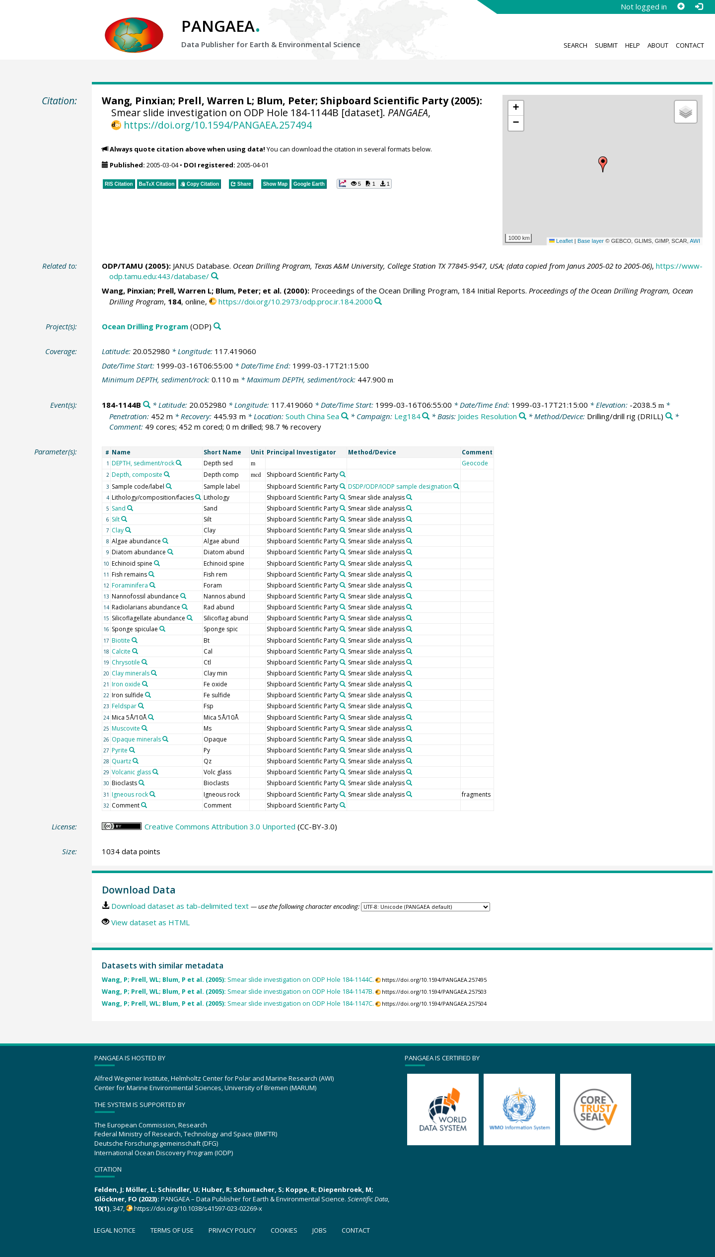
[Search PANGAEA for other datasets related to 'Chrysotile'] (144, 662)
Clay (118, 530)
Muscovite (126, 728)
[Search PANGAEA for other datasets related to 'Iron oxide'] (145, 684)
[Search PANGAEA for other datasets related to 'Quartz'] (136, 761)
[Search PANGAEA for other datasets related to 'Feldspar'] (141, 706)
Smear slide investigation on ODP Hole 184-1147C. (238, 1003)
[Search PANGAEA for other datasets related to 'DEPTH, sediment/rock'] (179, 463)
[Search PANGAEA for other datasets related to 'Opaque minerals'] (165, 739)
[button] (603, 164)
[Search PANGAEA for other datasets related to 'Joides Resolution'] (522, 416)
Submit (606, 45)
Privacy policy (232, 1230)
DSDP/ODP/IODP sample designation (400, 486)
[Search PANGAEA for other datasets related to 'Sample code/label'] (169, 486)
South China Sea (312, 416)
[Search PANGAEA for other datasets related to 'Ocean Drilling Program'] (217, 326)
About (657, 45)
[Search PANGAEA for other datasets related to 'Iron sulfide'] (148, 695)
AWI (695, 241)
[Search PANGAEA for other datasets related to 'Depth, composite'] (167, 474)
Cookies (284, 1230)
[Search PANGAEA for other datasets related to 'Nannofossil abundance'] (183, 596)
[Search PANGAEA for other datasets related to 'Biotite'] (135, 640)
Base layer (590, 241)
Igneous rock (130, 794)
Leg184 (407, 416)
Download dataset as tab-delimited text (180, 906)
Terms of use (172, 1230)
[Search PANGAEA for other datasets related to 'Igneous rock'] (152, 794)
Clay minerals (130, 673)
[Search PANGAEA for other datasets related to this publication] (214, 276)
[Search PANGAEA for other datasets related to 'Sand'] (130, 508)
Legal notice (115, 1230)
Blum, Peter (286, 100)
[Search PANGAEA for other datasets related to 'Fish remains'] (151, 574)
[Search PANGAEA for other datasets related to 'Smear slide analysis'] (409, 497)
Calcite (121, 651)
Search (575, 45)
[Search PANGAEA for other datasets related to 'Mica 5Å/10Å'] (151, 717)
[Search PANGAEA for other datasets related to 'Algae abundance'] (165, 541)
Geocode (475, 463)
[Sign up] (681, 6)
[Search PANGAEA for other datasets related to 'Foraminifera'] (152, 585)
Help (632, 45)
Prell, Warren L (215, 100)
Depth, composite (137, 474)
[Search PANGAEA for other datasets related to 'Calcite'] (135, 651)
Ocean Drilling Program (145, 326)
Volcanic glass (131, 772)
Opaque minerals (136, 739)
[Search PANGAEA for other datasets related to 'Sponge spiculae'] (162, 629)
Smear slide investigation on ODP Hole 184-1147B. (238, 991)
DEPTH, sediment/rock (143, 463)
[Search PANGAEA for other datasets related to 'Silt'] (124, 519)
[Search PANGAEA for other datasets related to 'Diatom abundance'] (170, 552)
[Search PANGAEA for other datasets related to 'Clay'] (128, 530)
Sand (119, 508)
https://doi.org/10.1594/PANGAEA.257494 (218, 125)
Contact (690, 45)
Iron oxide (126, 684)
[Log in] (699, 6)
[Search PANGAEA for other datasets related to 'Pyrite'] (132, 750)
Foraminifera (130, 585)
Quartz (121, 761)
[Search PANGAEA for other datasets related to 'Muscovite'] (144, 728)
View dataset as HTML (150, 922)
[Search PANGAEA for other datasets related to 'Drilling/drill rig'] (669, 416)
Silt (116, 519)
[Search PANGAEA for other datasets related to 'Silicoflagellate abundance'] (190, 618)
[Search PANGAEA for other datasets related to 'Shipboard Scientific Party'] (343, 474)
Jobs (319, 1230)
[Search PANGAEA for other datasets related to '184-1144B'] (146, 405)
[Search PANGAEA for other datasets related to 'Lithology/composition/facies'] (198, 497)
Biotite (121, 640)
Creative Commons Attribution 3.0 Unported (219, 826)
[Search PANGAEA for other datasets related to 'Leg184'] (425, 416)
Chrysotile (126, 662)
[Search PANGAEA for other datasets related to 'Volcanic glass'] (155, 772)
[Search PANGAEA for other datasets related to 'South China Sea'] (345, 416)
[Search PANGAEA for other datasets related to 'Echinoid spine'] (157, 563)
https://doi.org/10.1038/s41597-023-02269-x (198, 1208)
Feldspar (124, 706)
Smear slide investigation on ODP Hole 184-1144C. (238, 979)
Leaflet (561, 241)
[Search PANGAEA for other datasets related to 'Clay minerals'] (154, 673)
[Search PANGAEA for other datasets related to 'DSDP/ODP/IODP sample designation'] (456, 486)
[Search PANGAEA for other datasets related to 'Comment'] (144, 805)
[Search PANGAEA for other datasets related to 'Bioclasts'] (141, 783)
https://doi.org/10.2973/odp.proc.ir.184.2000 (295, 301)
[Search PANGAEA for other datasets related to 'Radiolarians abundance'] (185, 607)
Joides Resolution (487, 416)
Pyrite (120, 750)
